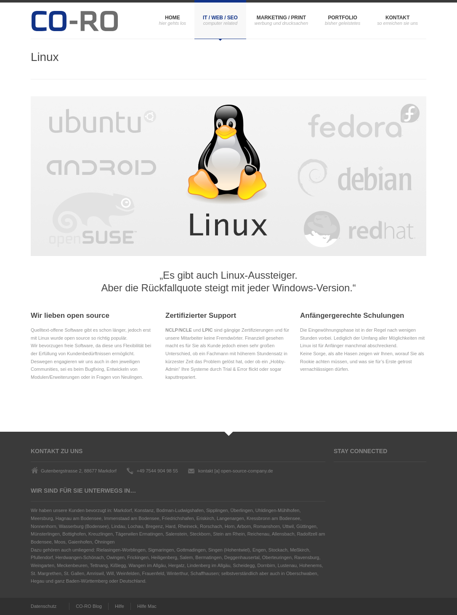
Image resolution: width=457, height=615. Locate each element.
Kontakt (397, 18)
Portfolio (342, 18)
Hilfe (119, 606)
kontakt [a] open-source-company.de (235, 470)
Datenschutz (43, 606)
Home (172, 18)
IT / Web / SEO (220, 18)
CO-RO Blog (89, 606)
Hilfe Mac (147, 606)
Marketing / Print (281, 18)
